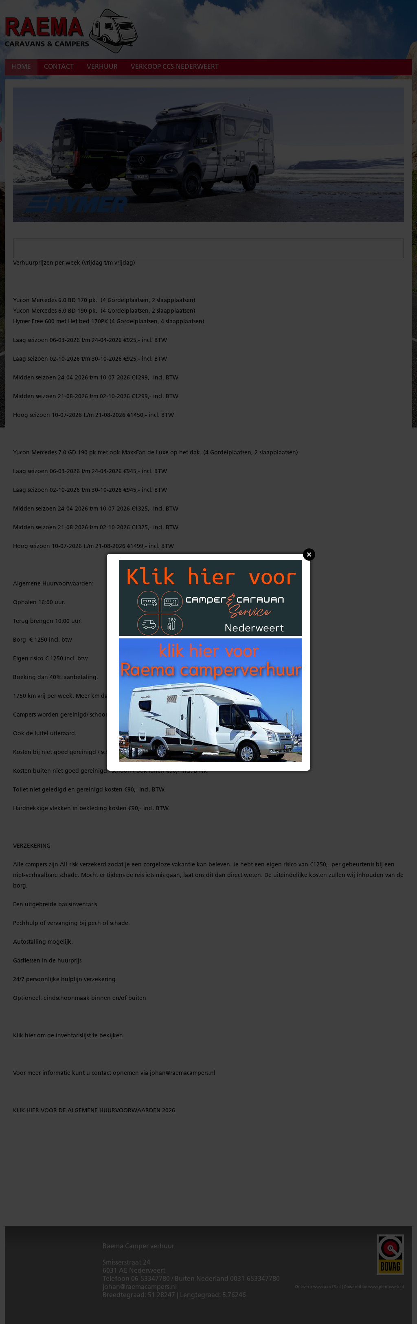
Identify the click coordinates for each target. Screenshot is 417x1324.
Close (309, 554)
